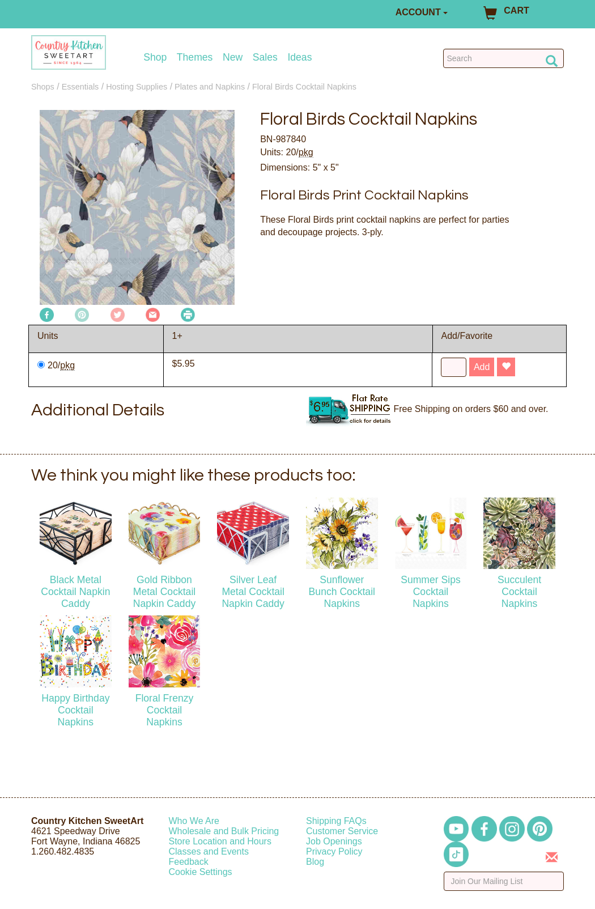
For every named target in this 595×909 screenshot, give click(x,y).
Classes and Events (209, 851)
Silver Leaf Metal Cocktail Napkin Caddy (253, 591)
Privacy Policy (334, 851)
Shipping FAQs (336, 821)
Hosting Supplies (136, 86)
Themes (195, 57)
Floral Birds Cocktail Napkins (304, 86)
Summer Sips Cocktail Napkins (431, 591)
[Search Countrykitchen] (503, 58)
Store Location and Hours (220, 841)
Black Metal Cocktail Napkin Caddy (75, 591)
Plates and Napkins (210, 86)
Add (482, 367)
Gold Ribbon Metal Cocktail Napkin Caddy (164, 591)
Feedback (189, 861)
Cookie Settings (200, 872)
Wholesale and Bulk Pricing (224, 831)
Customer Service (342, 831)
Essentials (80, 86)
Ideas (299, 57)
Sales (265, 57)
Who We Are (194, 821)
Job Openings (334, 841)
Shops (42, 86)
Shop (155, 57)
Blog (315, 861)
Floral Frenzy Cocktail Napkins (164, 710)
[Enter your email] (504, 881)
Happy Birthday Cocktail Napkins (75, 710)
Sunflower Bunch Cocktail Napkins (342, 591)
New (233, 57)
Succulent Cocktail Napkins (519, 591)
